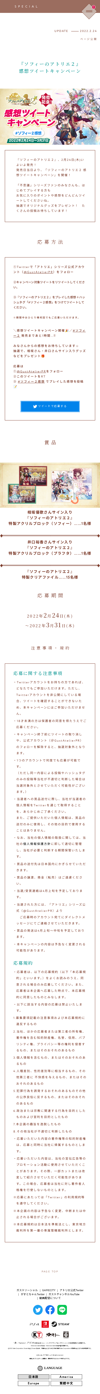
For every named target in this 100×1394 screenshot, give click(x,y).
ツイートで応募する (50, 406)
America (66, 1377)
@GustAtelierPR (38, 272)
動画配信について (50, 1298)
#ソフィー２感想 (31, 382)
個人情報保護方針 (37, 844)
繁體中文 (66, 1383)
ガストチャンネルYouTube (64, 1294)
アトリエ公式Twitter (71, 1290)
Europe (33, 1383)
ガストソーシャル (27, 1290)
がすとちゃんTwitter (33, 1294)
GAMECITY (48, 1290)
